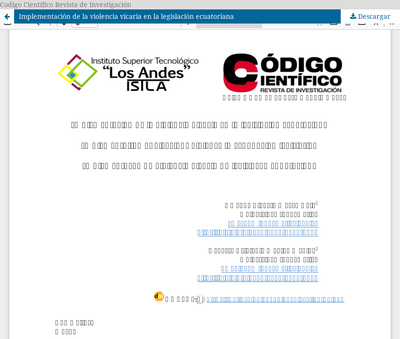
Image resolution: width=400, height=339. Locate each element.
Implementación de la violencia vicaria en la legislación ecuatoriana (126, 16)
